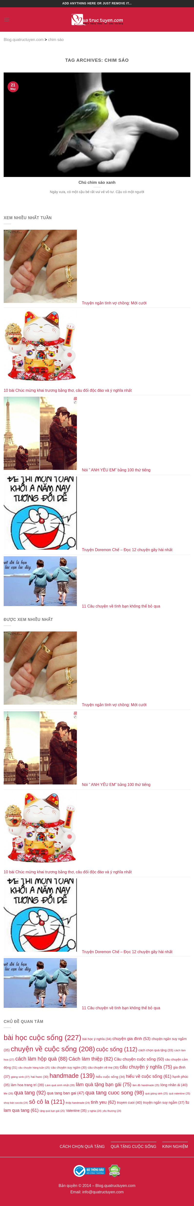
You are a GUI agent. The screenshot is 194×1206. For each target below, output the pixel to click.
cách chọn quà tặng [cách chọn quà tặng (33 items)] (155, 1050)
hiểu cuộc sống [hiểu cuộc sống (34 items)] (110, 1077)
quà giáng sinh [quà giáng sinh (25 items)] (156, 1093)
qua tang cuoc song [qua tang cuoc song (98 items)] (114, 1093)
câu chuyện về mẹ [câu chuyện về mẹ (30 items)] (103, 1067)
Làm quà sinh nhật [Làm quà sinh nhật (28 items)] (60, 1085)
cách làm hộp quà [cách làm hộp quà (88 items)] (41, 1059)
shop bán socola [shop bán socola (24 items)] (16, 1102)
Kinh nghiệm (175, 1146)
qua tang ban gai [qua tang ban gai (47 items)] (65, 1093)
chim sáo (56, 40)
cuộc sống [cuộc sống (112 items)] (116, 1049)
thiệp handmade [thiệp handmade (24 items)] (78, 1102)
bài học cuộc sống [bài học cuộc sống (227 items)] (42, 1037)
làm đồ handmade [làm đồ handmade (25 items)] (146, 1085)
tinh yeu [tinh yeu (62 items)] (103, 1102)
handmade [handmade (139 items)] (72, 1075)
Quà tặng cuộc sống (133, 1146)
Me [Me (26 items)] (8, 1093)
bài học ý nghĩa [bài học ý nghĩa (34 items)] (97, 1039)
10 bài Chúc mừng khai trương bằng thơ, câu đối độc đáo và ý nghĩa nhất (68, 390)
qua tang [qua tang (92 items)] (30, 1093)
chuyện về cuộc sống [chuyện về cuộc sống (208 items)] (53, 1049)
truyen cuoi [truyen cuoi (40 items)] (129, 1102)
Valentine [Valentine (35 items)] (76, 1111)
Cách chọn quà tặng (82, 1146)
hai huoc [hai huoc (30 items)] (39, 1077)
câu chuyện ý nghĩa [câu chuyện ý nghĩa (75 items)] (146, 1067)
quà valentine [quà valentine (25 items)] (179, 1093)
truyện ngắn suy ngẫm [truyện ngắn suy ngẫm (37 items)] (163, 1102)
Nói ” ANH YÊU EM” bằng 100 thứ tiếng (116, 470)
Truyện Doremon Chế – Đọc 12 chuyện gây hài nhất (127, 550)
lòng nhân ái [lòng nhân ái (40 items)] (174, 1085)
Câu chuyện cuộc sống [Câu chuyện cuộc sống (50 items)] (139, 1059)
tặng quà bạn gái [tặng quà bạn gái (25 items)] (52, 1110)
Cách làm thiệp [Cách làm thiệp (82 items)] (91, 1059)
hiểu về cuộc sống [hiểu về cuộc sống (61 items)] (148, 1076)
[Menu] (7, 19)
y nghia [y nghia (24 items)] (94, 1110)
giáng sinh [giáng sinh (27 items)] (20, 1076)
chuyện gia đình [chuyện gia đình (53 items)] (131, 1038)
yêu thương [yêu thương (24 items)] (111, 1110)
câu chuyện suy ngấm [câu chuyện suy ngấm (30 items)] (69, 1067)
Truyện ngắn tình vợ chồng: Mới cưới (114, 303)
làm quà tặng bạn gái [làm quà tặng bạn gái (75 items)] (104, 1084)
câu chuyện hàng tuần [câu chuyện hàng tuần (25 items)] (34, 1067)
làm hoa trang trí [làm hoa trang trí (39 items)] (27, 1085)
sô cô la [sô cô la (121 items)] (47, 1101)
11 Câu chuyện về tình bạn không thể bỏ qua (121, 606)
